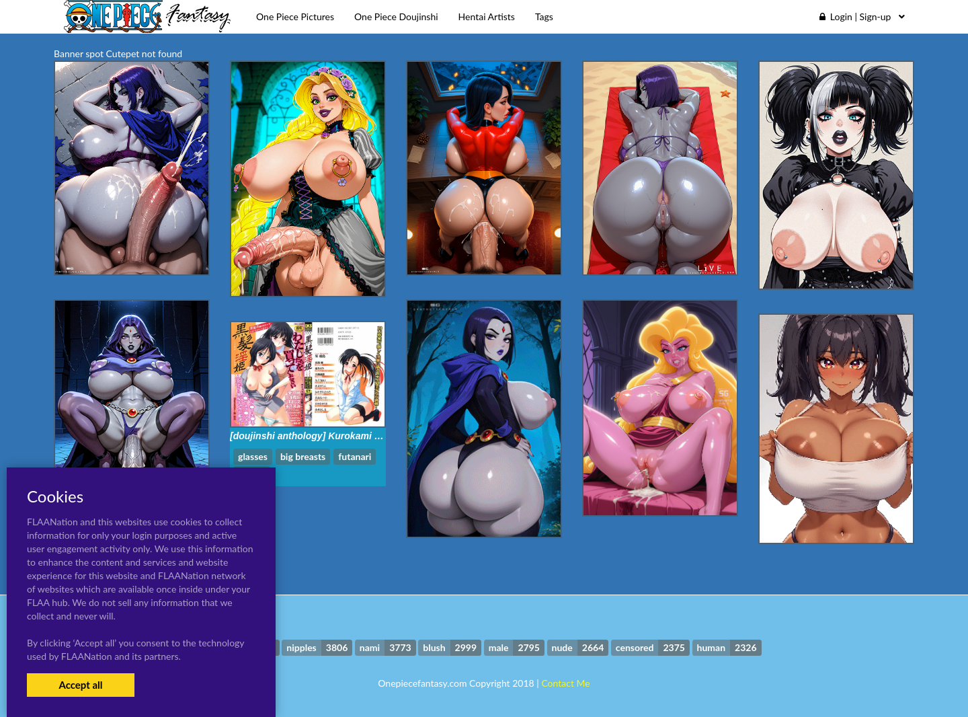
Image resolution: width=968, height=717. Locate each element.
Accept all (80, 685)
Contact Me (565, 683)
